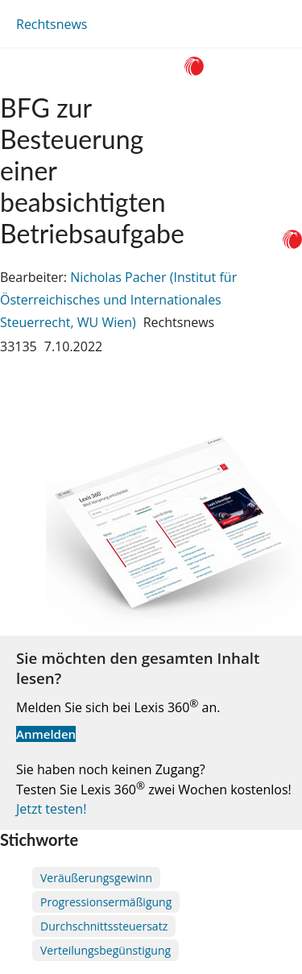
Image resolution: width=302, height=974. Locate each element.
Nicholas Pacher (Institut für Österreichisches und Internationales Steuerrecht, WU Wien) (118, 299)
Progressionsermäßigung (106, 902)
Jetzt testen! (51, 809)
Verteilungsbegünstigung (105, 950)
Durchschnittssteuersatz (104, 926)
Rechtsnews (51, 24)
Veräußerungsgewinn (96, 877)
